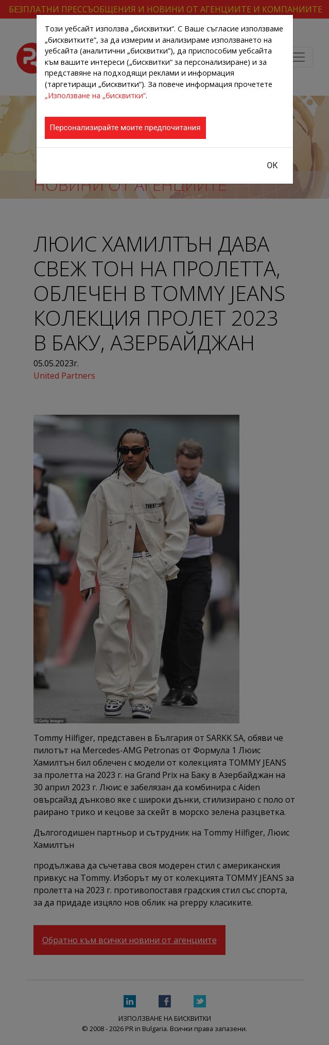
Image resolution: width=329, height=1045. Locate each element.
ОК (272, 165)
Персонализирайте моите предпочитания (125, 127)
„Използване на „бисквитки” (95, 95)
